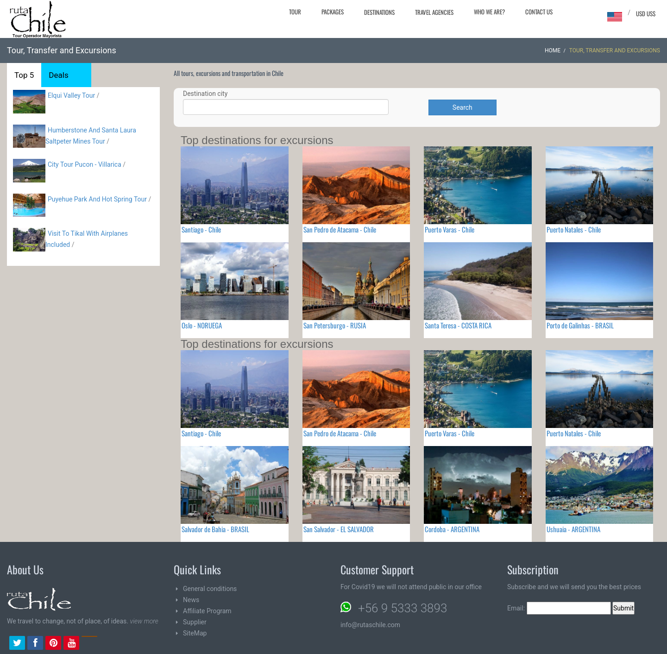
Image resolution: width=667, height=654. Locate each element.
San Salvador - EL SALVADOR (338, 529)
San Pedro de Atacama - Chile (339, 229)
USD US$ (645, 13)
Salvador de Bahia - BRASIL (215, 529)
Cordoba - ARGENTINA (452, 529)
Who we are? (489, 11)
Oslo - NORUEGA (202, 325)
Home (552, 50)
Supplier (195, 622)
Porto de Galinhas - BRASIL (580, 325)
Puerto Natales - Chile (574, 229)
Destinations (379, 12)
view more (144, 621)
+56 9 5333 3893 (402, 608)
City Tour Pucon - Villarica (84, 164)
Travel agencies (434, 12)
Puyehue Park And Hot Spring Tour (97, 199)
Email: (559, 608)
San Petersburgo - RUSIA (334, 325)
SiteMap (195, 633)
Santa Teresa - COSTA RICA (458, 325)
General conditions (210, 588)
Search (462, 107)
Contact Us (539, 11)
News (191, 600)
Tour (295, 11)
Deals (58, 75)
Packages (332, 11)
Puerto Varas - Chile (449, 229)
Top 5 (24, 75)
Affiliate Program (207, 611)
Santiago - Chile (201, 229)
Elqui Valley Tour (71, 95)
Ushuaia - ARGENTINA (573, 529)
